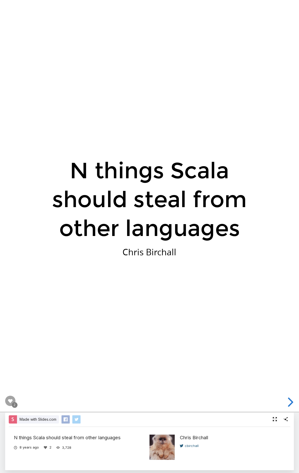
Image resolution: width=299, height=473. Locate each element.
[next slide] (291, 402)
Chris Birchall (194, 437)
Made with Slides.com (38, 419)
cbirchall (189, 446)
